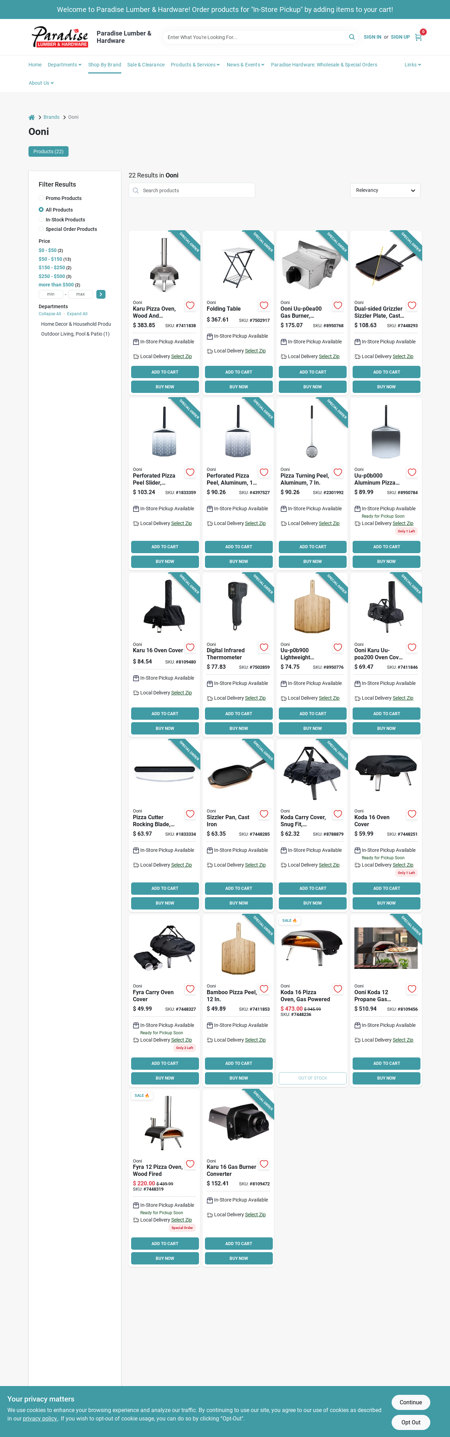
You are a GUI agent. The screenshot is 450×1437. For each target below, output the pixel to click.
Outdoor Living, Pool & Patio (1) (75, 334)
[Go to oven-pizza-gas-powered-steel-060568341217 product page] (386, 1000)
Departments (62, 64)
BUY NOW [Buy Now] (165, 386)
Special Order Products (71, 229)
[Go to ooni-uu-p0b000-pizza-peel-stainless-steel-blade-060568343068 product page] (386, 484)
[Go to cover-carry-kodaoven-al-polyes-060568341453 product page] (312, 825)
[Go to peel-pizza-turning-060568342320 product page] (312, 484)
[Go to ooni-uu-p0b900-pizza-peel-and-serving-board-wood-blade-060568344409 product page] (312, 655)
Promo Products (64, 198)
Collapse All (50, 313)
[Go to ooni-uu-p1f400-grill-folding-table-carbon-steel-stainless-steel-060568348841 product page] (238, 313)
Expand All (77, 313)
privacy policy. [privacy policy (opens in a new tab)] (40, 1418)
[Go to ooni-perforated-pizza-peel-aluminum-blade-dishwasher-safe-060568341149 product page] (164, 484)
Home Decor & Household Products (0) (83, 324)
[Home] (31, 117)
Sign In (372, 37)
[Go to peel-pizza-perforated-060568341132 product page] (238, 484)
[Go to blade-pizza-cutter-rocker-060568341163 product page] (164, 825)
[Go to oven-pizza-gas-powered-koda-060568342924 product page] (312, 1000)
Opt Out (410, 1422)
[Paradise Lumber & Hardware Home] (60, 37)
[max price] (80, 294)
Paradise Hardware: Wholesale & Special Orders (324, 64)
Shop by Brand (105, 64)
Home (35, 64)
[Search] (352, 37)
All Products (59, 210)
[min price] (51, 294)
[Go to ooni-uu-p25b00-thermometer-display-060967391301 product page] (238, 655)
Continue (411, 1402)
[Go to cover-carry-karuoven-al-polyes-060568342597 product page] (386, 655)
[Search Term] (260, 37)
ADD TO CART (165, 372)
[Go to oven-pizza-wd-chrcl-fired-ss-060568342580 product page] (164, 313)
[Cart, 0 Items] (418, 37)
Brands (51, 117)
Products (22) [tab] (48, 151)
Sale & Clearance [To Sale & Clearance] (146, 64)
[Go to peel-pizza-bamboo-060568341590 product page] (238, 1000)
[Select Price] (100, 294)
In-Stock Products (65, 219)
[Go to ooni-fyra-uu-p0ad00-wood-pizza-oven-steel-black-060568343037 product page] (164, 1178)
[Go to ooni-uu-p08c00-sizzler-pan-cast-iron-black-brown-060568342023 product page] (238, 825)
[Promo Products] (41, 197)
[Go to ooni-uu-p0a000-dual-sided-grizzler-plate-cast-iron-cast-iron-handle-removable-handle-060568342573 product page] (386, 313)
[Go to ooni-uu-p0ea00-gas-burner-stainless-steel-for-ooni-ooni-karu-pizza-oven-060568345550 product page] (312, 313)
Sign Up (400, 37)
